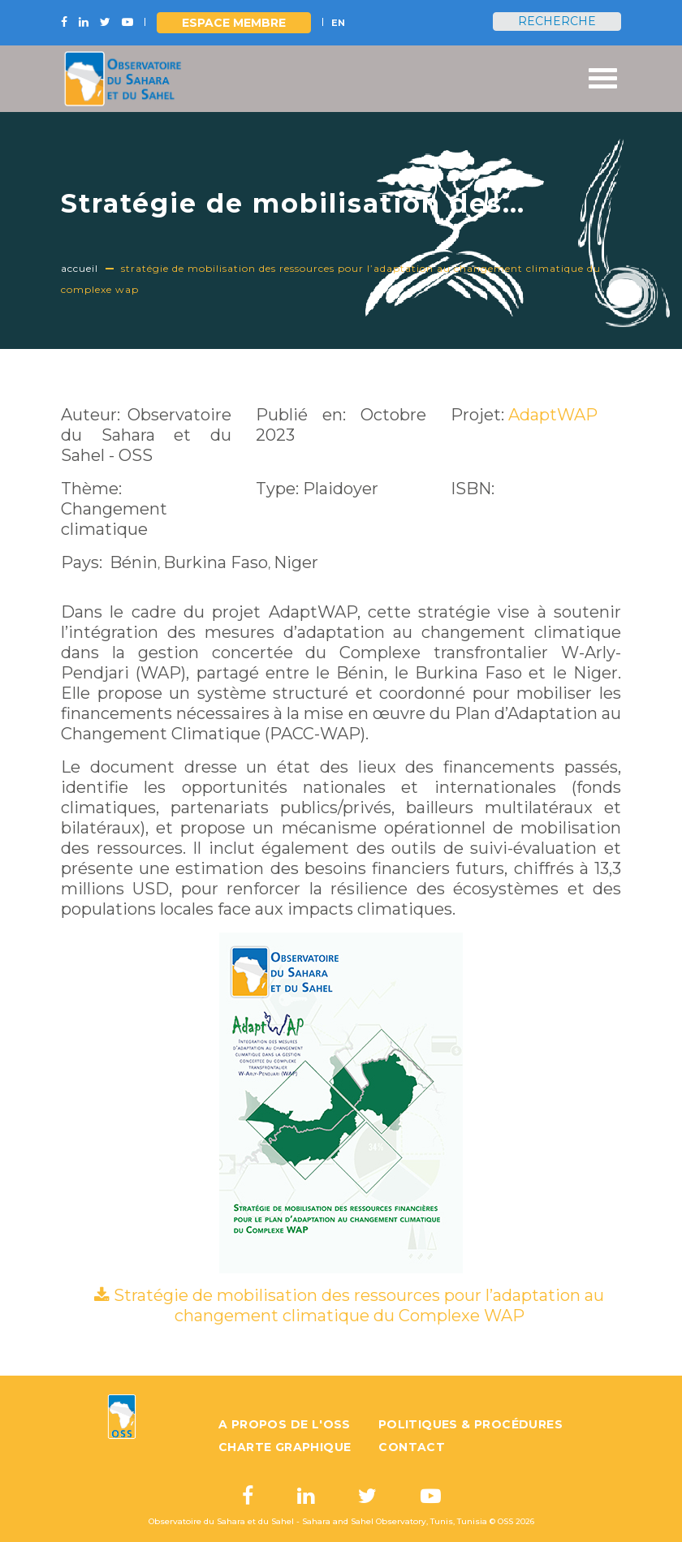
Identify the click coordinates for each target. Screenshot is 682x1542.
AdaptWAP (553, 414)
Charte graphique (284, 1447)
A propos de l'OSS (284, 1424)
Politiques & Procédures (470, 1424)
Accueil (79, 268)
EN (338, 22)
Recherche (557, 21)
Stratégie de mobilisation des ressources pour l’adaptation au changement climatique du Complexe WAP (359, 1305)
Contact (411, 1447)
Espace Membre (234, 22)
